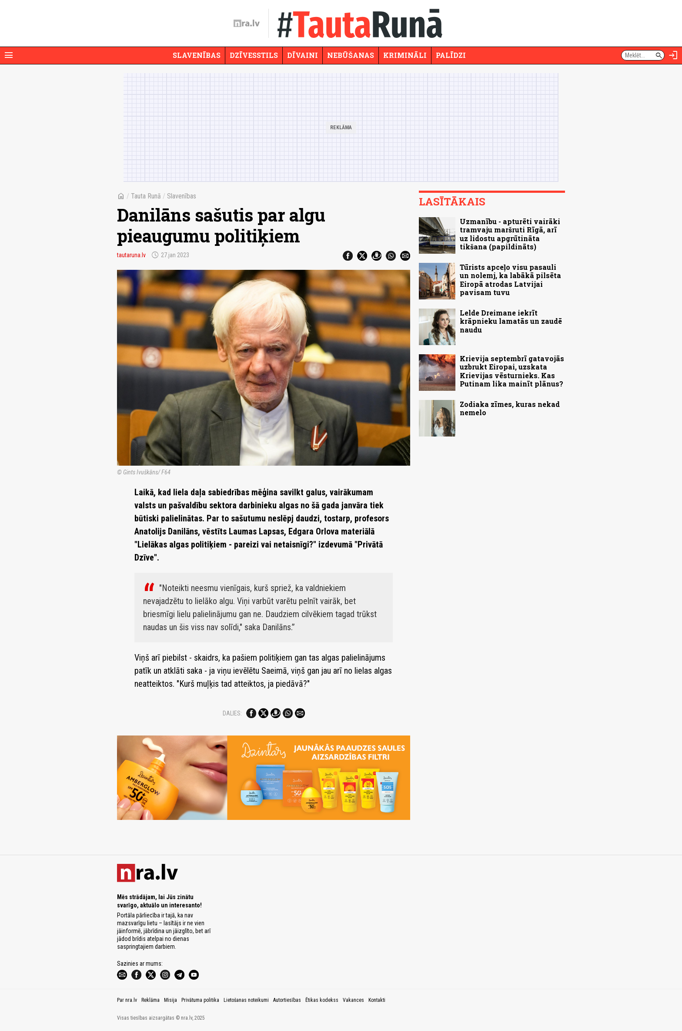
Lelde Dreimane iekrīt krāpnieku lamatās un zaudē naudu (511, 321)
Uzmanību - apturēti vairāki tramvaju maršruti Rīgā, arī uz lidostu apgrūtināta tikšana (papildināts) (510, 234)
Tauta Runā (146, 196)
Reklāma (150, 1000)
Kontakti (376, 1000)
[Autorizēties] (673, 55)
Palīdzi (451, 55)
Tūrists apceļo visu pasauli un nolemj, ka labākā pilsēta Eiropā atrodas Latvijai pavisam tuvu (510, 279)
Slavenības (197, 55)
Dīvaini (302, 55)
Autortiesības (287, 1000)
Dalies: (232, 713)
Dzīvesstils (254, 55)
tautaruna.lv (131, 255)
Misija (170, 1000)
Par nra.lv (127, 1000)
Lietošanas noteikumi (246, 1000)
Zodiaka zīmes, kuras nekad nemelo (510, 408)
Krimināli (405, 55)
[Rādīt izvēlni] (8, 55)
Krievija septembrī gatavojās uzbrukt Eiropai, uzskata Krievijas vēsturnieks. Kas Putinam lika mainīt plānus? (512, 371)
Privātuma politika (200, 1000)
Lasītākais (452, 201)
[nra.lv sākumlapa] (247, 23)
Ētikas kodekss (321, 1000)
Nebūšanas (350, 55)
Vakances (353, 1000)
